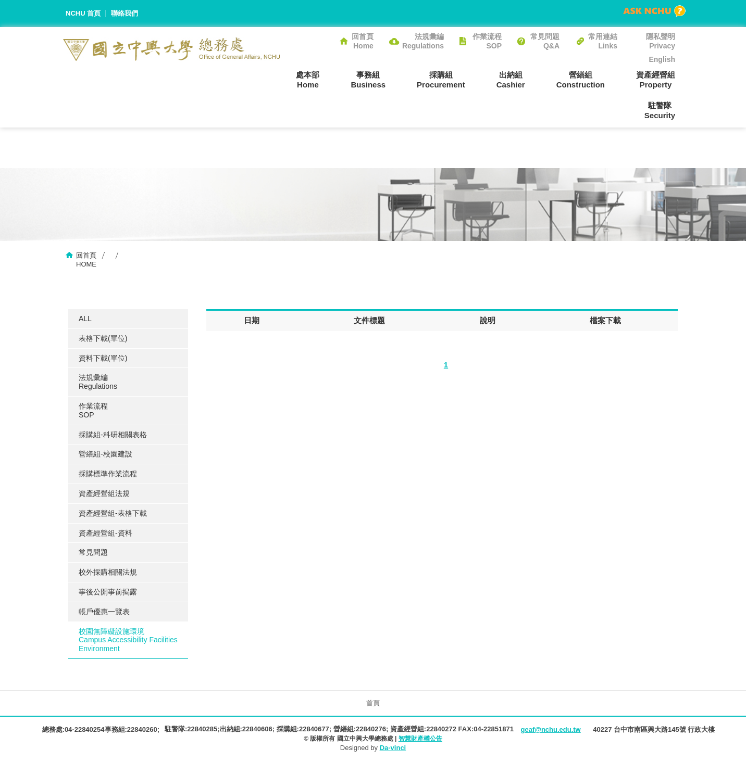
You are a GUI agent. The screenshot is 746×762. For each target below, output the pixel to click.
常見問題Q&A (545, 41)
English (662, 59)
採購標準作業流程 (108, 473)
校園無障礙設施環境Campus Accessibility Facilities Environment (128, 640)
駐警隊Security (659, 110)
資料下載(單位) (103, 358)
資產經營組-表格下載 (113, 513)
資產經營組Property (655, 79)
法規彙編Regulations (423, 41)
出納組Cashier (510, 79)
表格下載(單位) (103, 338)
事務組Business (368, 79)
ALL (85, 318)
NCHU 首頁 (83, 13)
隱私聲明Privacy (660, 41)
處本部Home (307, 79)
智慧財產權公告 (420, 738)
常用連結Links (602, 41)
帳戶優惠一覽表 (104, 611)
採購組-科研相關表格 (113, 434)
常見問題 (93, 552)
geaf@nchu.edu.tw (550, 729)
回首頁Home (363, 41)
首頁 (373, 703)
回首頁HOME (86, 259)
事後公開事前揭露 (108, 592)
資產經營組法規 (104, 493)
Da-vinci (393, 748)
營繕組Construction (580, 79)
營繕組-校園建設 (105, 454)
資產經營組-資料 (105, 533)
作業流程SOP (487, 41)
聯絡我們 (124, 13)
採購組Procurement (441, 79)
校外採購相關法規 (108, 572)
